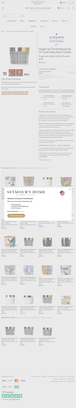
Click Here (22, 211)
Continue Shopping (16, 215)
